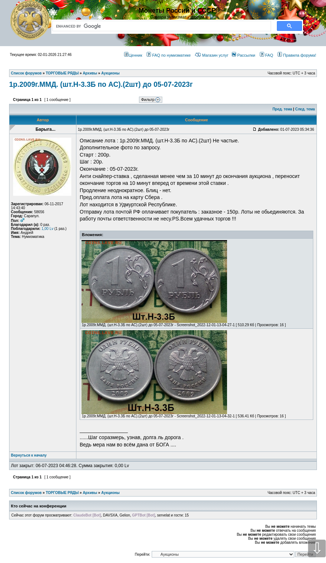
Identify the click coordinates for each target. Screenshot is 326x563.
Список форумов (26, 493)
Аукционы (110, 493)
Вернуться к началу (29, 455)
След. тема (305, 109)
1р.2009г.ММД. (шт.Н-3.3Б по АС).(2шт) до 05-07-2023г (101, 84)
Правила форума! (297, 55)
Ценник (133, 55)
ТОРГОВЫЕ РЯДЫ (62, 493)
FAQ (266, 55)
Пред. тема (282, 109)
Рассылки (243, 55)
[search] (160, 26)
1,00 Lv (47, 229)
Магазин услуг (211, 55)
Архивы (90, 493)
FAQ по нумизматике (169, 55)
